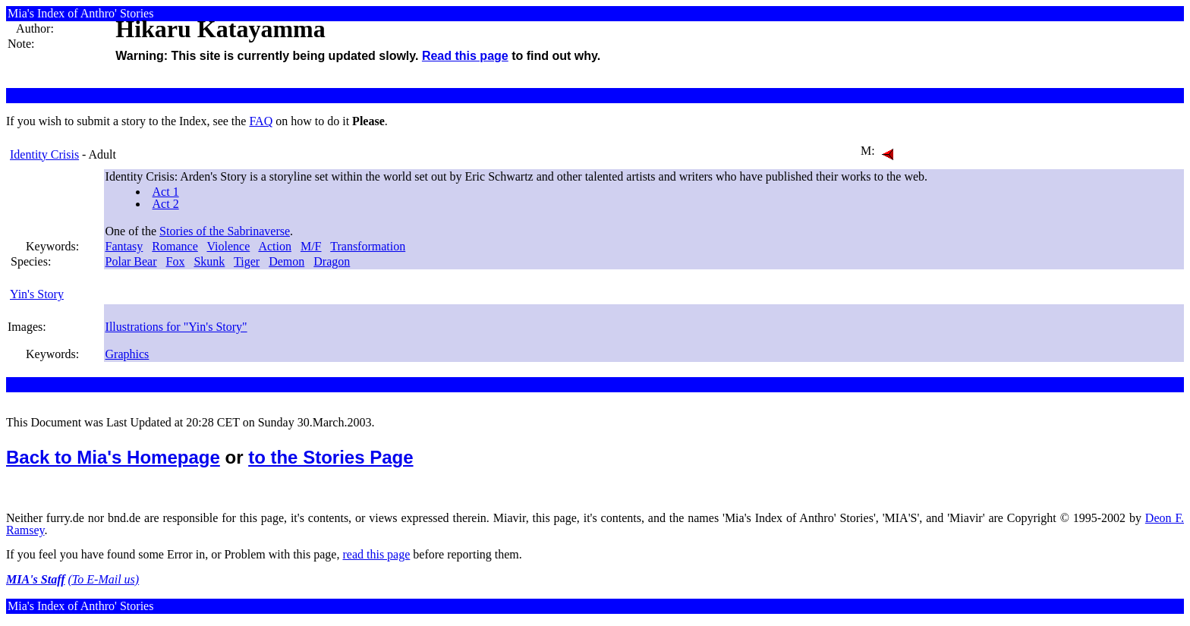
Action (274, 246)
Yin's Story (37, 294)
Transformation (367, 246)
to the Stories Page (330, 457)
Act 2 (166, 203)
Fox (175, 261)
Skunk (209, 261)
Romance (174, 246)
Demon (286, 261)
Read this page (465, 55)
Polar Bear (131, 261)
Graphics (127, 354)
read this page (376, 554)
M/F (311, 246)
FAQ (260, 121)
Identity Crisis (44, 154)
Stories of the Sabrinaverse (224, 231)
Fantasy (124, 246)
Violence (228, 246)
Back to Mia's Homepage (113, 457)
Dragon (331, 261)
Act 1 (166, 191)
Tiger (247, 261)
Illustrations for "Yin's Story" (176, 326)
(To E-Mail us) (104, 579)
